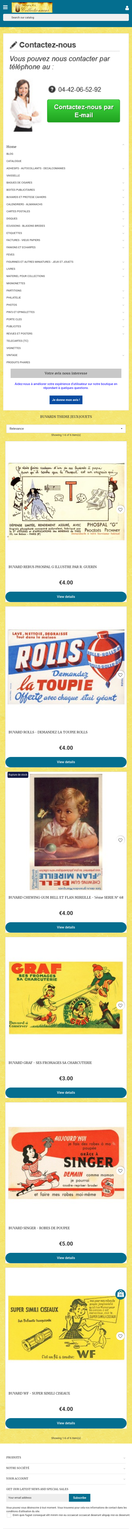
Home (65, 146)
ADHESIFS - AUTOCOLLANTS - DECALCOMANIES (35, 168)
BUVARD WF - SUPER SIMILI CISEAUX (39, 1393)
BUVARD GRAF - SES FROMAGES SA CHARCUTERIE (50, 1063)
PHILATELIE (13, 297)
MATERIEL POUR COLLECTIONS (25, 276)
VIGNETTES (13, 348)
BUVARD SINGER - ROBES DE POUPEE (39, 1228)
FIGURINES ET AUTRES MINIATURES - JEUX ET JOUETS (39, 261)
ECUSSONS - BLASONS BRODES (25, 225)
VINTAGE (11, 355)
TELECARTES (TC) (17, 340)
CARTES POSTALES (18, 211)
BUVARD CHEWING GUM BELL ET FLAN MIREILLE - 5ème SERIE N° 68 (66, 897)
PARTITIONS (13, 290)
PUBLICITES (13, 326)
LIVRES (10, 268)
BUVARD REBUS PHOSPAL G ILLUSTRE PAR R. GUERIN (53, 567)
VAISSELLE (13, 175)
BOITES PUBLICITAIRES (20, 189)
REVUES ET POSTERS (19, 333)
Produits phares (18, 362)
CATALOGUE (13, 161)
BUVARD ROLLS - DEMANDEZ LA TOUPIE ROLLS (48, 732)
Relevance (66, 429)
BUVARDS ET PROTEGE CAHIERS (26, 197)
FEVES (10, 254)
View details (66, 597)
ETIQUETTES (14, 233)
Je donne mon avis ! (66, 400)
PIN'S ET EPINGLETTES (20, 312)
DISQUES (11, 218)
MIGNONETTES (15, 283)
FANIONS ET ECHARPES (21, 247)
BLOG (9, 153)
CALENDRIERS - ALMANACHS (24, 204)
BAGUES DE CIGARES (19, 182)
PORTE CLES (14, 319)
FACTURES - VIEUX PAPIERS (23, 240)
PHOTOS (11, 304)
